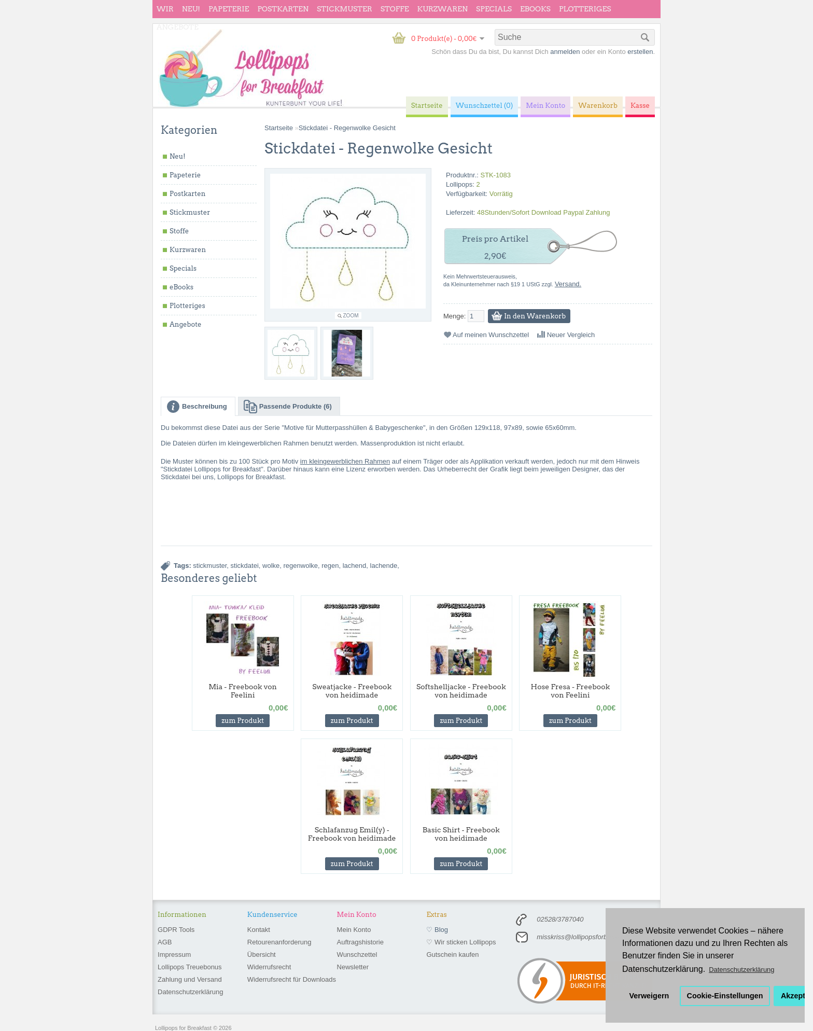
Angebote (178, 27)
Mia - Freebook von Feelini (242, 690)
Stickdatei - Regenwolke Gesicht (347, 128)
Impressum (174, 954)
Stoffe (395, 9)
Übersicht (261, 954)
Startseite (278, 128)
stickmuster (210, 565)
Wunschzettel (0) (484, 105)
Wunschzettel (357, 954)
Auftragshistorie (360, 942)
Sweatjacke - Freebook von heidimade (351, 690)
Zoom (351, 315)
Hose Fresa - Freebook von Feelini (570, 690)
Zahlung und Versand (190, 979)
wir (165, 9)
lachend (355, 565)
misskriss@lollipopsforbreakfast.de (588, 937)
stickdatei (245, 565)
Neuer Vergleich (571, 335)
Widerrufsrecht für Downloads (291, 979)
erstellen (640, 51)
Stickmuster (344, 9)
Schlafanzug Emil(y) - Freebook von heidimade (352, 834)
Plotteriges (585, 9)
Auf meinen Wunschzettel (491, 335)
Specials (494, 9)
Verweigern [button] (649, 996)
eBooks (535, 9)
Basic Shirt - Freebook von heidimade (461, 834)
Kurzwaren (442, 9)
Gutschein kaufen (452, 954)
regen (330, 565)
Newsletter (353, 967)
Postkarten (283, 9)
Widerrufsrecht (269, 967)
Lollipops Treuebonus (190, 967)
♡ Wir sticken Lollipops (461, 942)
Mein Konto (354, 930)
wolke (270, 565)
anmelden (565, 51)
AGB (165, 942)
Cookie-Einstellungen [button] (725, 996)
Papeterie (228, 9)
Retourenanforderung (279, 942)
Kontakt (258, 930)
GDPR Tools (176, 930)
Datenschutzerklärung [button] (741, 969)
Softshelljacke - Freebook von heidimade (461, 690)
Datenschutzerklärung (190, 992)
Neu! (191, 9)
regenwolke (301, 565)
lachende (384, 565)
